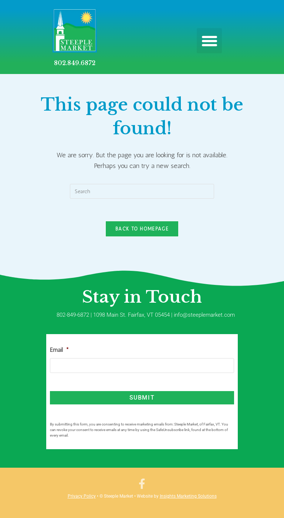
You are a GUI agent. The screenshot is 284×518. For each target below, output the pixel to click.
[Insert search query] (142, 191)
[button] (209, 40)
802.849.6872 (74, 63)
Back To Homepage (142, 229)
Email (59, 349)
